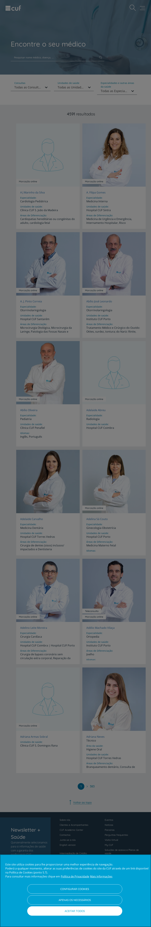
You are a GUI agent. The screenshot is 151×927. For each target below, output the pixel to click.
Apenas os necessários (75, 900)
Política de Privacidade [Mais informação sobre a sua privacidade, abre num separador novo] (75, 876)
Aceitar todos (75, 911)
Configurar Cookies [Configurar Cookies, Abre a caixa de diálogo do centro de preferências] (74, 889)
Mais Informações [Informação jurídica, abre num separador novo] (101, 876)
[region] (75, 890)
